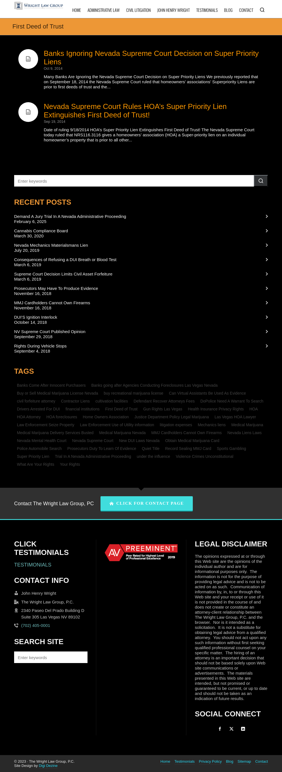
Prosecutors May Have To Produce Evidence (56, 288)
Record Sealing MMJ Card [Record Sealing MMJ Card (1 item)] (188, 448)
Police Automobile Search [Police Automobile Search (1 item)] (39, 448)
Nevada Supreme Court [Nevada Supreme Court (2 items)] (92, 440)
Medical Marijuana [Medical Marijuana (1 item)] (247, 425)
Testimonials (184, 761)
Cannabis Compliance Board (41, 230)
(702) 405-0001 (35, 625)
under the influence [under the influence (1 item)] (153, 456)
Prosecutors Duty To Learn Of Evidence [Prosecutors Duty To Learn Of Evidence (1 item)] (101, 448)
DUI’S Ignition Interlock (35, 317)
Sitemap (244, 761)
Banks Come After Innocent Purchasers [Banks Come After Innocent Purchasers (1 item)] (51, 385)
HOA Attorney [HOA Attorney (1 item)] (29, 417)
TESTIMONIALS (32, 565)
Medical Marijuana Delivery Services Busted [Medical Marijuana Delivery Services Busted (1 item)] (55, 432)
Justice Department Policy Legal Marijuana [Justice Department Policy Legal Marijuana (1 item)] (171, 417)
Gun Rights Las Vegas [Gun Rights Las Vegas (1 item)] (162, 409)
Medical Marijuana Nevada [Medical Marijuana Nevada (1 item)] (122, 432)
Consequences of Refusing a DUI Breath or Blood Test (65, 259)
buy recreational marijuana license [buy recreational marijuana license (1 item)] (133, 393)
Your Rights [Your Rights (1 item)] (70, 464)
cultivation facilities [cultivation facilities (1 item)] (111, 401)
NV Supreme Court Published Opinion (50, 331)
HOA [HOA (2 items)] (253, 409)
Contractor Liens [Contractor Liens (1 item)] (75, 401)
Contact (261, 761)
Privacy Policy (210, 761)
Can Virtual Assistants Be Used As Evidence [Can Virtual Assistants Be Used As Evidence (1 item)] (207, 393)
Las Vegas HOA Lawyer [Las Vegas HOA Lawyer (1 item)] (235, 417)
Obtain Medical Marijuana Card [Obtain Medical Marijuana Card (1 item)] (192, 440)
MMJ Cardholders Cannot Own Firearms (52, 302)
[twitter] (231, 729)
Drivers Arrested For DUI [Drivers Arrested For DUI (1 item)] (38, 409)
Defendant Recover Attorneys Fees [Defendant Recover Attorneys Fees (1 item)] (164, 401)
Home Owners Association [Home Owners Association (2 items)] (106, 417)
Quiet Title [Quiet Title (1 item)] (150, 448)
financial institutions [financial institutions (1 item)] (82, 409)
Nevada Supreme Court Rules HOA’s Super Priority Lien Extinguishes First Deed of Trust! (135, 110)
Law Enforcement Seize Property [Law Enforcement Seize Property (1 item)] (45, 425)
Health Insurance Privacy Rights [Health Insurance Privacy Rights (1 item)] (216, 409)
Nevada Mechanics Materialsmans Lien (51, 245)
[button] (261, 181)
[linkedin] (243, 729)
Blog (229, 761)
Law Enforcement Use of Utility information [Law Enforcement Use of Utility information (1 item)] (117, 425)
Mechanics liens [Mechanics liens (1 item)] (212, 425)
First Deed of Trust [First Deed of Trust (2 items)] (121, 409)
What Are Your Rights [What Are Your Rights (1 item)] (35, 464)
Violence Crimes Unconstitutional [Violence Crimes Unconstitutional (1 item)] (204, 456)
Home (165, 761)
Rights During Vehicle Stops (40, 346)
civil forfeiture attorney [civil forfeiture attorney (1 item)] (36, 401)
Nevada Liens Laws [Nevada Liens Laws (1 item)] (245, 432)
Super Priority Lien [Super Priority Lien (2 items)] (33, 456)
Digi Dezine (48, 766)
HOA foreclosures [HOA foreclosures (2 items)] (61, 417)
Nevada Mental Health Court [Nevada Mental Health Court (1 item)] (41, 440)
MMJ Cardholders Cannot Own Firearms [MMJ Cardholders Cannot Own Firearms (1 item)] (186, 432)
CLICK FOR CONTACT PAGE (147, 503)
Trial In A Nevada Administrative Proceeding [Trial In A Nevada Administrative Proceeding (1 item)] (93, 456)
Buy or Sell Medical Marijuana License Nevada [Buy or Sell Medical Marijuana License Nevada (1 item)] (57, 393)
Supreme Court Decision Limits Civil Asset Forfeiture (63, 274)
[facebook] (220, 729)
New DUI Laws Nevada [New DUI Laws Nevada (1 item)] (139, 440)
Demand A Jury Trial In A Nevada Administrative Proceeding (70, 216)
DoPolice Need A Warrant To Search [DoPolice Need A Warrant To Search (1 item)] (231, 401)
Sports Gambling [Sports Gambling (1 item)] (231, 448)
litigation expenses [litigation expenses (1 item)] (176, 425)
